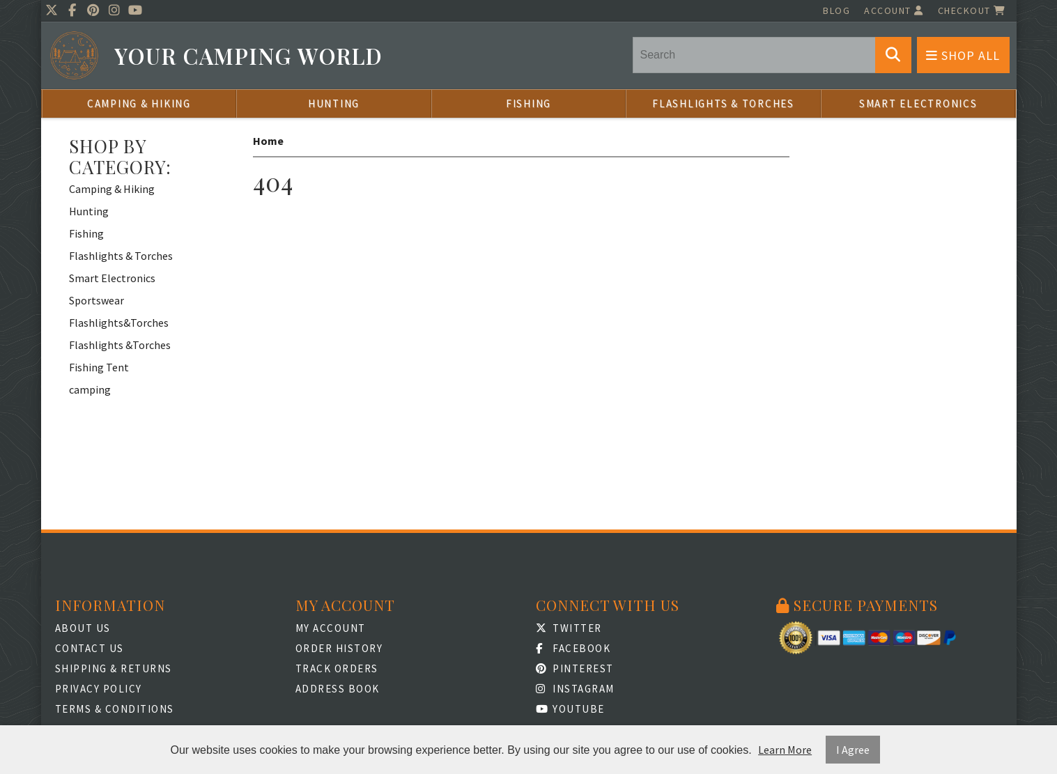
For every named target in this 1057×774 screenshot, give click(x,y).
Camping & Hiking (139, 103)
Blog (836, 10)
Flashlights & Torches (723, 103)
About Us (83, 628)
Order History (339, 648)
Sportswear (96, 300)
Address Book (337, 688)
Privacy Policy (98, 688)
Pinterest (575, 668)
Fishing (528, 103)
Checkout (972, 10)
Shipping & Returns (113, 668)
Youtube (570, 708)
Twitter (569, 628)
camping (90, 389)
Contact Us (89, 648)
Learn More (785, 750)
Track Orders (336, 668)
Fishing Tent (99, 367)
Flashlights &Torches (120, 345)
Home (268, 141)
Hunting (334, 103)
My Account (330, 628)
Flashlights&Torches (119, 323)
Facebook (573, 648)
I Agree (853, 750)
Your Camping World (248, 56)
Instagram (575, 688)
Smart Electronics (918, 103)
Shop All (963, 55)
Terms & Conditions (114, 708)
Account (894, 10)
